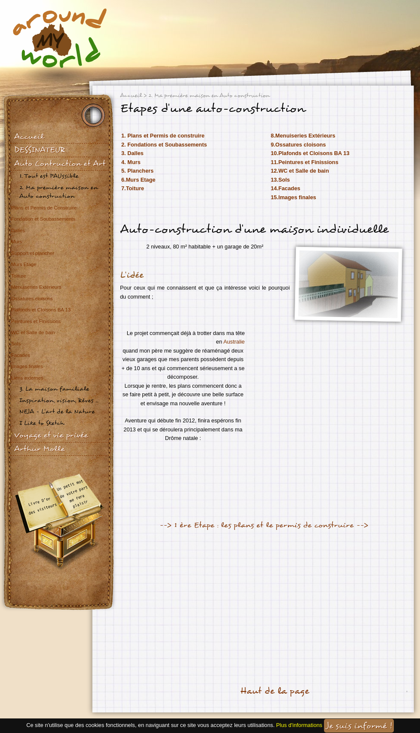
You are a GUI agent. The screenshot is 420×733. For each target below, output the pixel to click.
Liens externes (27, 377)
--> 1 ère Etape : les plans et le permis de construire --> (263, 525)
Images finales (27, 366)
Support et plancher (32, 253)
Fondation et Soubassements (43, 218)
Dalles (18, 230)
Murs (16, 241)
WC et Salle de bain (33, 332)
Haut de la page (274, 691)
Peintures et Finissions (36, 321)
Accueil (29, 136)
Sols (16, 343)
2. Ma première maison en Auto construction (58, 192)
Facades (20, 355)
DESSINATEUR (39, 150)
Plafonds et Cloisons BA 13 (41, 309)
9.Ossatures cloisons (298, 144)
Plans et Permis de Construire (44, 207)
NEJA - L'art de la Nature (57, 411)
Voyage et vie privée (51, 435)
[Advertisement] (224, 603)
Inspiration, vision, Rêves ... (58, 400)
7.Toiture (132, 188)
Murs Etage (23, 264)
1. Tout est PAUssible (48, 176)
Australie (234, 341)
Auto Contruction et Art (59, 163)
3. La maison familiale (54, 388)
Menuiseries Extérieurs (36, 287)
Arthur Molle (39, 449)
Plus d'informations (299, 725)
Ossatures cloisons (32, 298)
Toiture (18, 275)
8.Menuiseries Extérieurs (303, 135)
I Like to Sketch (41, 423)
